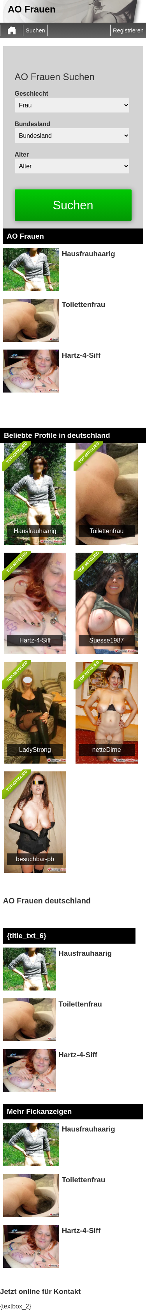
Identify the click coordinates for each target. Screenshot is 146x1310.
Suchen (35, 30)
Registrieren (128, 30)
